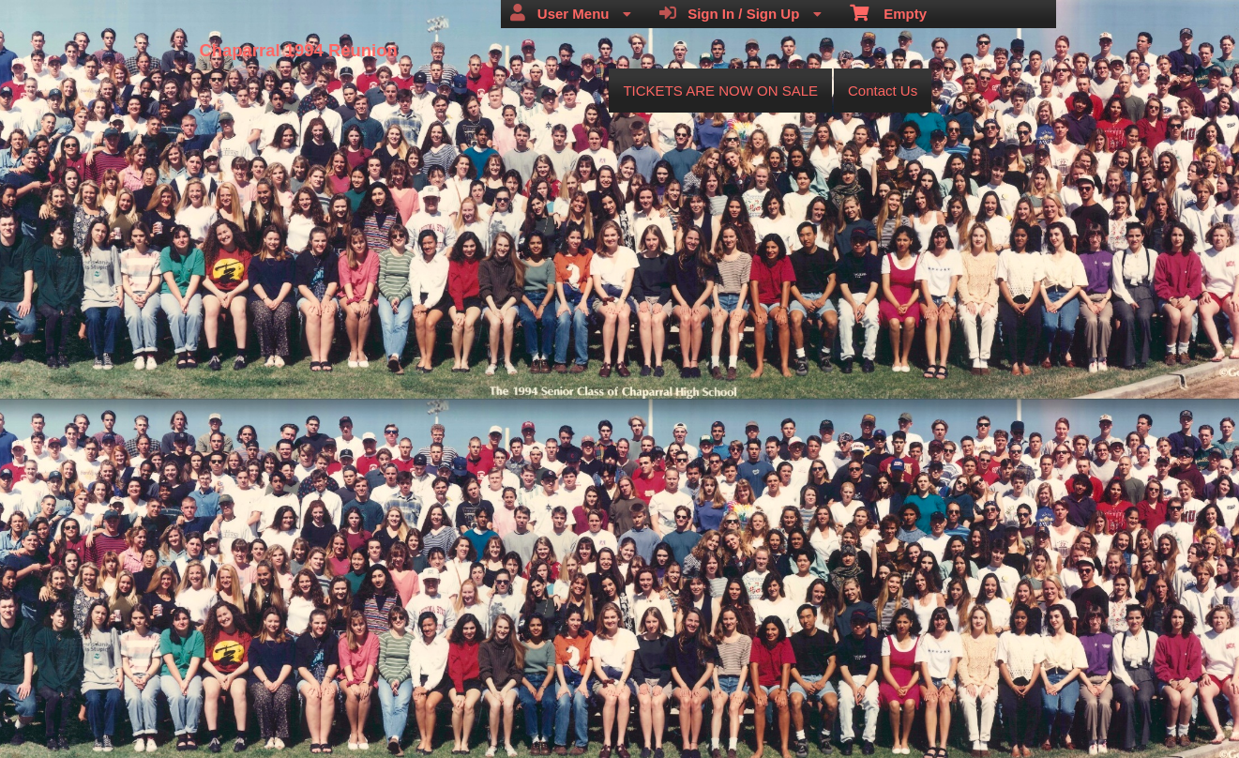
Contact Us (882, 91)
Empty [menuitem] (889, 12)
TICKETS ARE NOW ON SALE (720, 91)
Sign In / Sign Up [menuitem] (740, 13)
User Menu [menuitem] (570, 13)
